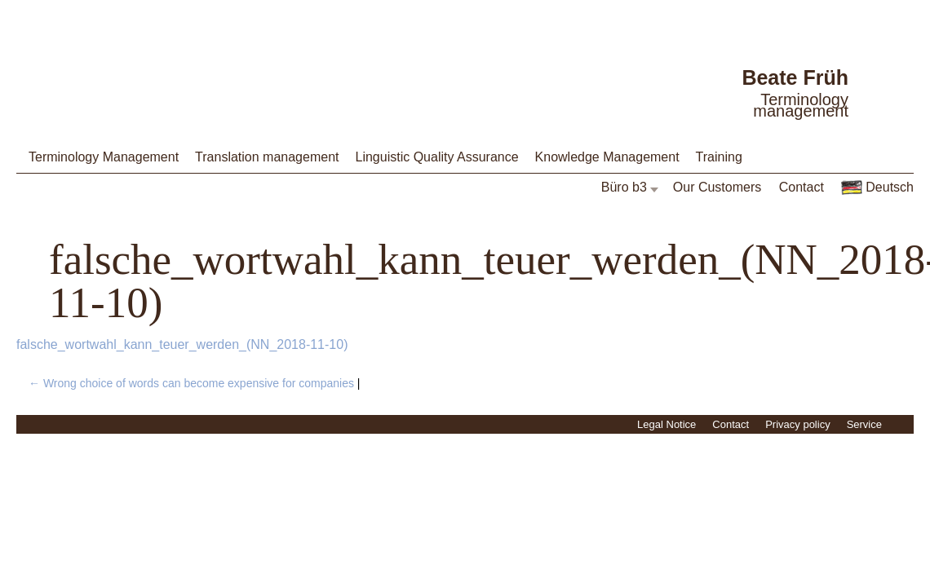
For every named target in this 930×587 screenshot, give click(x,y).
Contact (801, 187)
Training (719, 157)
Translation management (267, 157)
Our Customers (717, 187)
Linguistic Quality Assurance (436, 157)
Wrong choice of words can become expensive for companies (191, 383)
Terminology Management (104, 157)
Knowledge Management (607, 157)
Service (864, 424)
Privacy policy (797, 424)
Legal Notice (666, 424)
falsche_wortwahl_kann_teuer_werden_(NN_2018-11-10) (182, 344)
